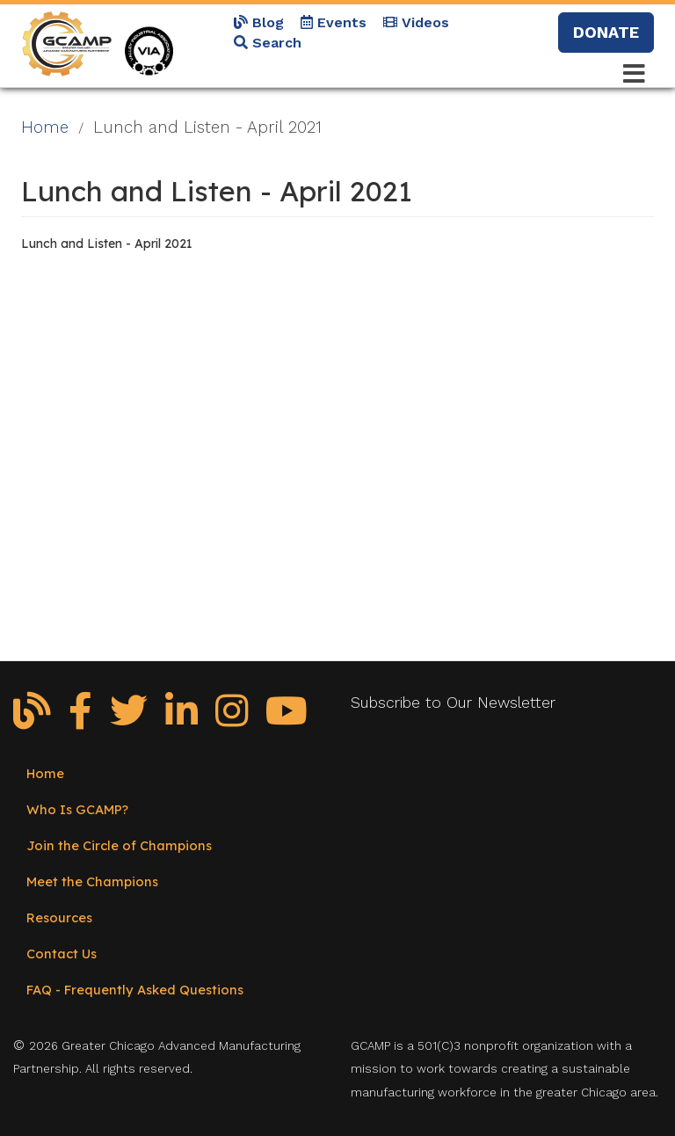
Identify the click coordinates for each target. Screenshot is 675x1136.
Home (45, 127)
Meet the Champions (92, 881)
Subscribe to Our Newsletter (453, 702)
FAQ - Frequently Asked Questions (134, 989)
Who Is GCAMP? (77, 809)
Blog (259, 22)
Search (267, 42)
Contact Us (61, 953)
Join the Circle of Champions (119, 845)
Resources (59, 917)
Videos (416, 22)
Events (334, 22)
